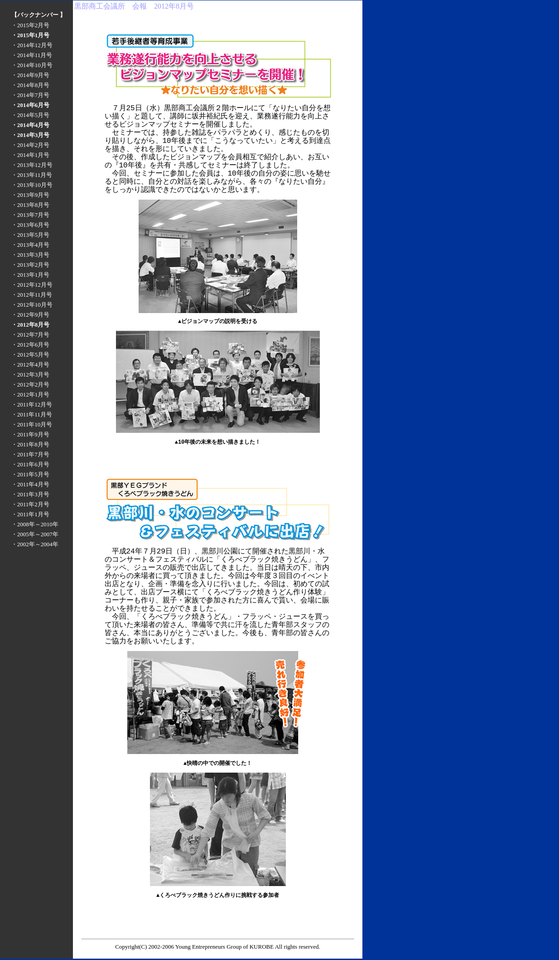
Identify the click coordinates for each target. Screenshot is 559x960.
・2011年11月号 (31, 414)
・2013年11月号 (32, 174)
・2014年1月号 (30, 155)
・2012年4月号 (30, 364)
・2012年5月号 (30, 354)
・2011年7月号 (30, 454)
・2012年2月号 (30, 384)
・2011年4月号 (30, 484)
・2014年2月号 (30, 145)
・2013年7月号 (30, 214)
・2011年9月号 (30, 434)
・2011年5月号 (30, 474)
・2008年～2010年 (34, 524)
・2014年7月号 (30, 95)
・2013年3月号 (30, 254)
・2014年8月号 (30, 85)
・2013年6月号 (30, 224)
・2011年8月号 (30, 444)
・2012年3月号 (30, 374)
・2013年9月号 (30, 194)
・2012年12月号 (32, 284)
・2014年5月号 (30, 115)
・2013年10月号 (32, 184)
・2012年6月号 (30, 344)
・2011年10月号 (32, 424)
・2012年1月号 (30, 394)
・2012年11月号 (32, 294)
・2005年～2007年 (34, 534)
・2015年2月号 (30, 25)
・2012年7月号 (30, 334)
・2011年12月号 (32, 404)
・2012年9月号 (30, 314)
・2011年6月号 (30, 464)
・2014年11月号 (32, 55)
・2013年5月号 (30, 234)
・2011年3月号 (30, 494)
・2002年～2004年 (34, 544)
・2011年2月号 (30, 504)
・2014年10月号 (32, 65)
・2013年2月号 (30, 264)
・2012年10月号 (32, 304)
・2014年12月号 (32, 45)
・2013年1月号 (30, 274)
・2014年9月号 (30, 75)
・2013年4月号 (30, 244)
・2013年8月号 (30, 204)
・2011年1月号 (30, 514)
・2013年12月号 (32, 165)
